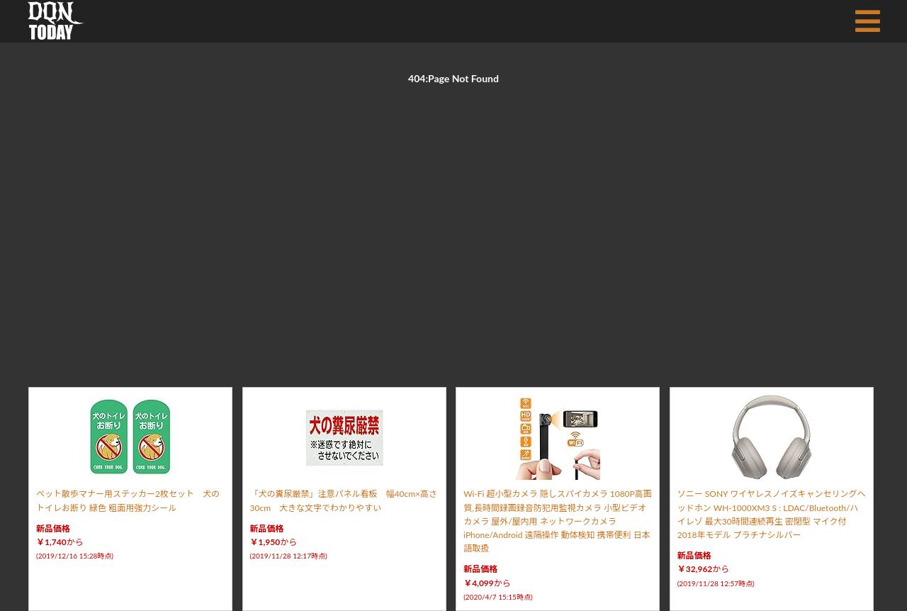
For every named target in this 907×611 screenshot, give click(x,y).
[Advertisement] (453, 219)
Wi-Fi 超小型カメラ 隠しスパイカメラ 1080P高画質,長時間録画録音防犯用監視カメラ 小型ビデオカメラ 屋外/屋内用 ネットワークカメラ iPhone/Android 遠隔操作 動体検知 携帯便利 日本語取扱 (557, 521)
